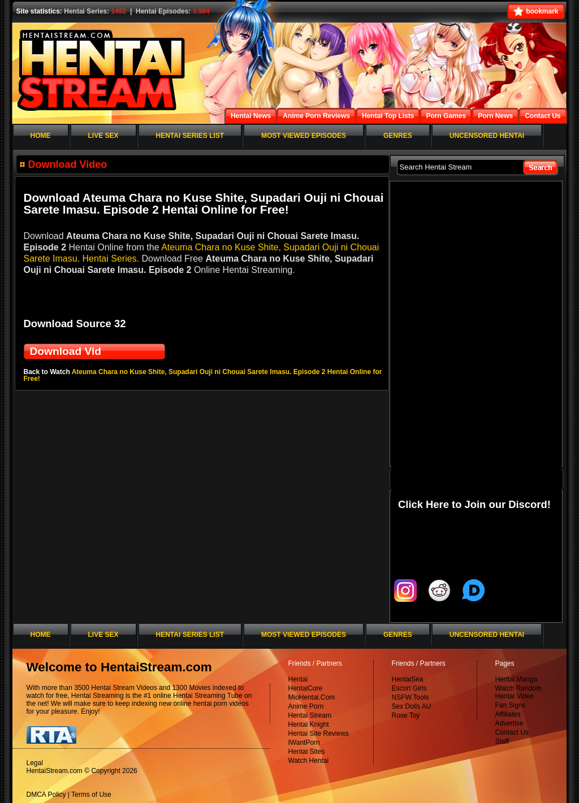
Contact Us (512, 732)
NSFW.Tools (410, 697)
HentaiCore (305, 688)
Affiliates (508, 714)
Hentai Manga (516, 679)
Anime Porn (306, 706)
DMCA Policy (46, 794)
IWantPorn (304, 742)
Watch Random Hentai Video (518, 692)
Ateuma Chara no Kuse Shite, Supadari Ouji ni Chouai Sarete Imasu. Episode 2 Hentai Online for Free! (203, 375)
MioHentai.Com (311, 697)
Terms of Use (91, 794)
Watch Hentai (308, 761)
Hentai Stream (310, 715)
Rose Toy (406, 715)
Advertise (509, 723)
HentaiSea (408, 679)
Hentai (298, 679)
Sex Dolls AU (411, 706)
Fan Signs (510, 705)
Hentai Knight (308, 724)
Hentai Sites (306, 752)
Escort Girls (409, 688)
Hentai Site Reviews (318, 733)
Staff (502, 741)
